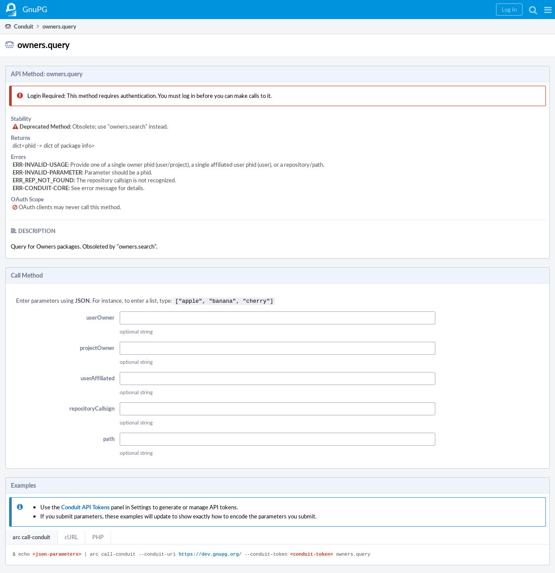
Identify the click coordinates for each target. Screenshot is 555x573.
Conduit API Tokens (85, 506)
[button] (548, 9)
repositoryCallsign (91, 407)
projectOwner (97, 347)
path (108, 438)
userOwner (100, 316)
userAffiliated (97, 377)
